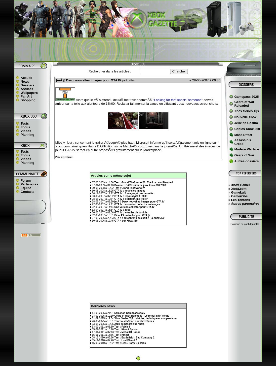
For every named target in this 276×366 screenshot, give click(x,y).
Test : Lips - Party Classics (130, 343)
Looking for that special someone (177, 100)
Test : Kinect (121, 334)
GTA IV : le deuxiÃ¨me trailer (131, 199)
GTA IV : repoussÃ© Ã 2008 (130, 196)
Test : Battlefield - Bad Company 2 (134, 337)
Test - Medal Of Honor (127, 332)
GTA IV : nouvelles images (129, 190)
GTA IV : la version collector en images (137, 204)
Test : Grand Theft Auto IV (129, 188)
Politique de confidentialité (245, 224)
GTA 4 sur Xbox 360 (125, 220)
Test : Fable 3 (122, 326)
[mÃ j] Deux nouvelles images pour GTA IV (139, 201)
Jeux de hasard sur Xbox (129, 324)
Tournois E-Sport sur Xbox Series (134, 321)
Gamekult (238, 192)
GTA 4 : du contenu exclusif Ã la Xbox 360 (139, 218)
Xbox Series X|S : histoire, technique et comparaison (145, 318)
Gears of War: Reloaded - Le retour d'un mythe (141, 315)
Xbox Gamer (240, 185)
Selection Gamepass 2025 (129, 313)
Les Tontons (240, 200)
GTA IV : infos (122, 209)
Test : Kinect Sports (126, 329)
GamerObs (239, 196)
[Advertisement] (138, 50)
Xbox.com (238, 189)
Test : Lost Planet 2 (125, 340)
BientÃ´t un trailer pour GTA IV (132, 215)
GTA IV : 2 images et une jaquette (133, 193)
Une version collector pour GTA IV (134, 207)
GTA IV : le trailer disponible (130, 212)
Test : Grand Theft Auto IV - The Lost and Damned (143, 182)
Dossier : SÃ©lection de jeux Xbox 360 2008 (140, 185)
